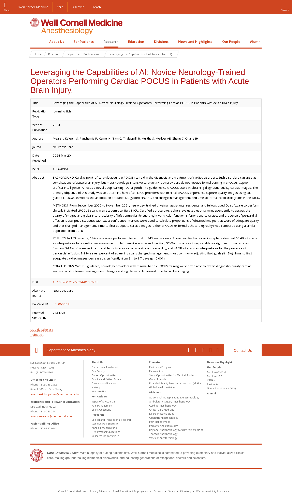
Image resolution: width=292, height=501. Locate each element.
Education (136, 41)
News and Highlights (195, 41)
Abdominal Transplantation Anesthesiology (174, 397)
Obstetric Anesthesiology (163, 417)
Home (34, 41)
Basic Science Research (105, 424)
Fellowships (156, 371)
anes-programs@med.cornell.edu (51, 416)
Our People (231, 41)
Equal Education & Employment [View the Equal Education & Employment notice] (130, 491)
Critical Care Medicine (161, 409)
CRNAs (211, 380)
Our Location (36, 350)
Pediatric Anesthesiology (163, 426)
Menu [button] (7, 10)
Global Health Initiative (162, 387)
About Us (56, 41)
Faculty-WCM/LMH (217, 372)
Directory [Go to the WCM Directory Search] (185, 491)
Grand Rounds (157, 379)
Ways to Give (99, 391)
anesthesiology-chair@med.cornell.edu (54, 394)
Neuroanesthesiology (161, 413)
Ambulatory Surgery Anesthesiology (169, 401)
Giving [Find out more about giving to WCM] (171, 491)
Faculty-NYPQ (214, 376)
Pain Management (102, 405)
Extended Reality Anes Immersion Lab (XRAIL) (175, 383)
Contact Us (243, 350)
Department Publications (106, 432)
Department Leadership (105, 367)
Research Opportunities (105, 436)
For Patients (84, 41)
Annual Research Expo (104, 428)
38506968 (60, 304)
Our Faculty (98, 371)
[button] (285, 7)
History (96, 387)
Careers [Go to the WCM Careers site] (158, 491)
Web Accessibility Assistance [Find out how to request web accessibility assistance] (212, 491)
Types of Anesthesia (103, 401)
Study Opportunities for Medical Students (172, 375)
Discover (78, 7)
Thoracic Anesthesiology (163, 434)
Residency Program (160, 367)
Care (60, 7)
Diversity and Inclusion (104, 383)
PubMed (36, 335)
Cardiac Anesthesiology (162, 405)
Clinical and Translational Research (112, 420)
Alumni (256, 41)
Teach (96, 7)
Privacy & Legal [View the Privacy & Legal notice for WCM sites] (98, 491)
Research (111, 41)
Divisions (161, 41)
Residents (212, 384)
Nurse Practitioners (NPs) (221, 388)
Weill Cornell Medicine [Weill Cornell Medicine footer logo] (146, 476)
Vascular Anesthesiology (163, 438)
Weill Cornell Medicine (33, 7)
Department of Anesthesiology (71, 350)
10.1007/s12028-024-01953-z (74, 282)
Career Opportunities (104, 375)
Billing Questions (101, 409)
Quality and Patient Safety (106, 379)
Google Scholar (40, 329)
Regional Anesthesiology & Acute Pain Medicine (176, 430)
